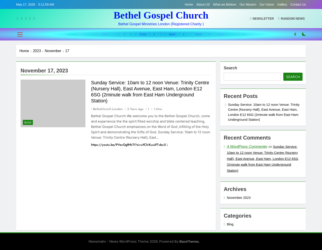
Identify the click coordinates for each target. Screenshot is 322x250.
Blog (27, 123)
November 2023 (238, 197)
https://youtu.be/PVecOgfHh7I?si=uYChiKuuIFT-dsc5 (129, 144)
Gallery (282, 4)
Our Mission (247, 4)
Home (189, 4)
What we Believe (224, 4)
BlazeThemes (189, 241)
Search (230, 68)
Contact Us (298, 4)
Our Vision (266, 4)
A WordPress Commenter (247, 146)
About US (203, 4)
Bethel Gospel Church (161, 15)
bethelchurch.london (108, 109)
